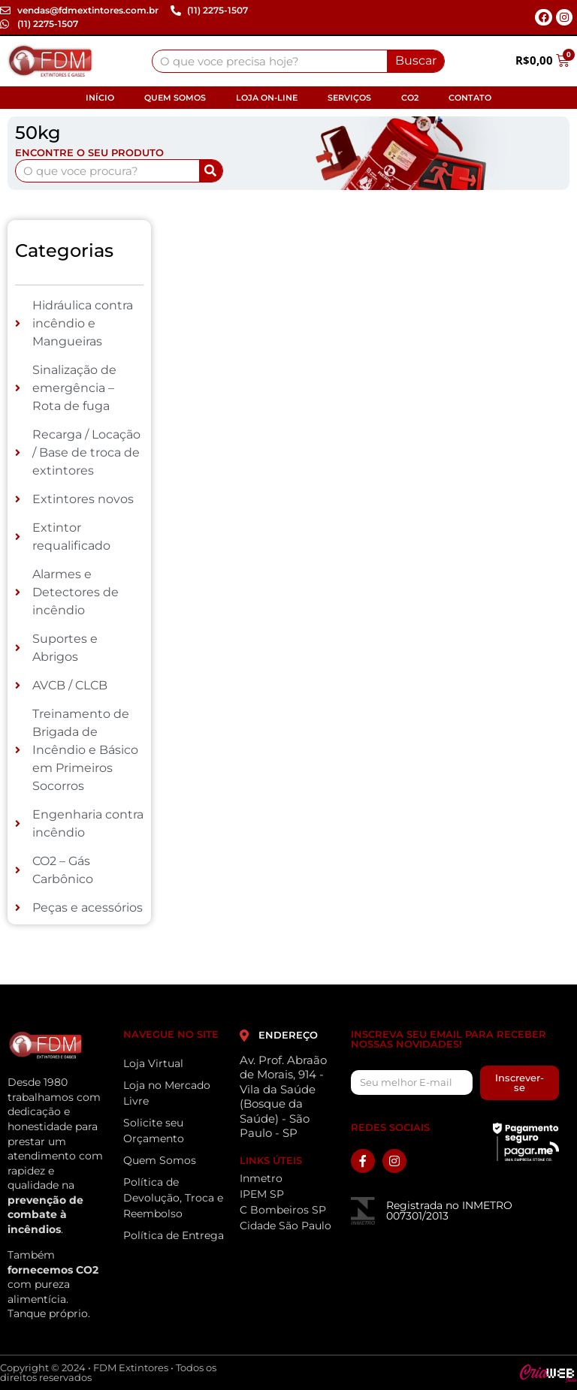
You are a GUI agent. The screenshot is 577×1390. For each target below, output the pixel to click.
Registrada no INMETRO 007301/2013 (449, 1211)
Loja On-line (267, 97)
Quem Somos (175, 97)
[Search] (210, 171)
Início (100, 97)
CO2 (409, 97)
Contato (470, 97)
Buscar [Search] (416, 60)
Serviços (349, 97)
